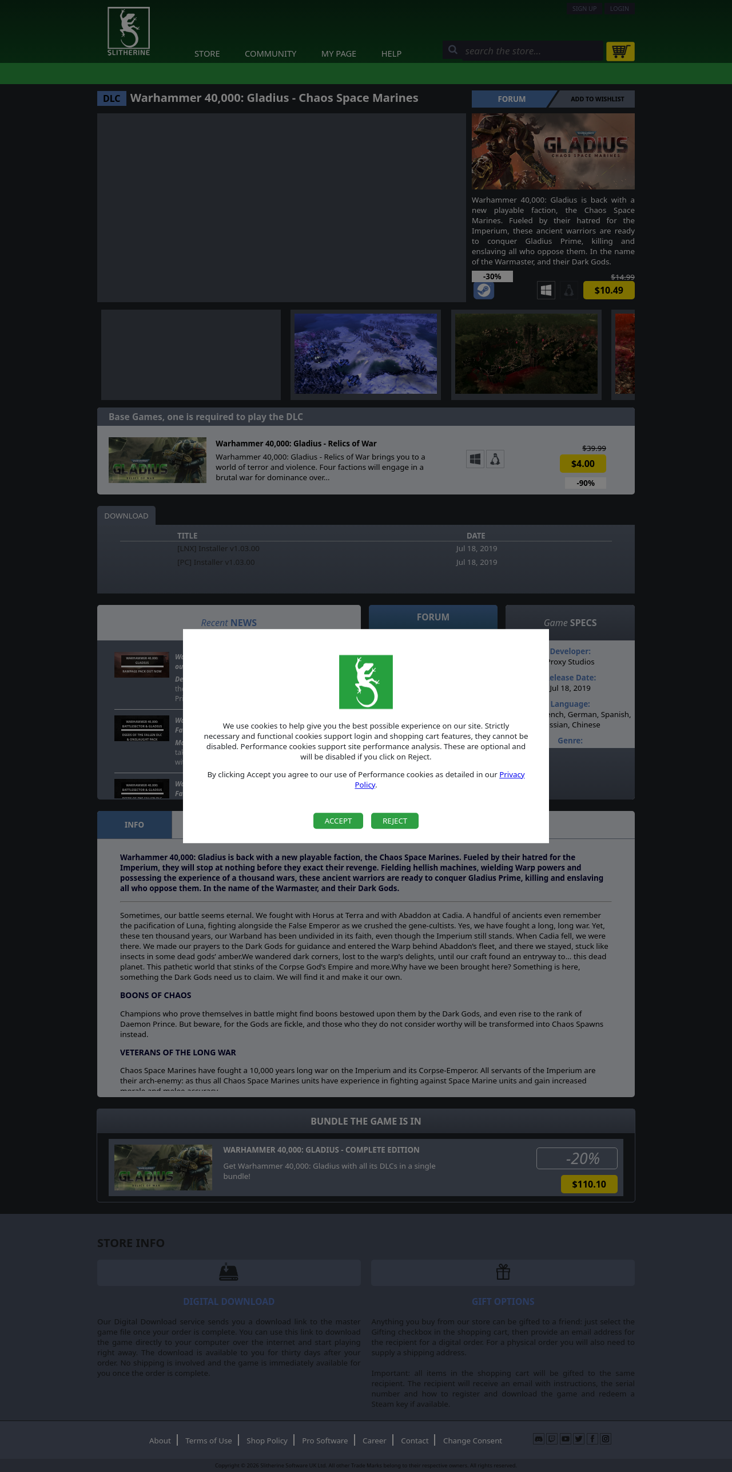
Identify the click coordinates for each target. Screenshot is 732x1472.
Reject (395, 821)
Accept (338, 821)
